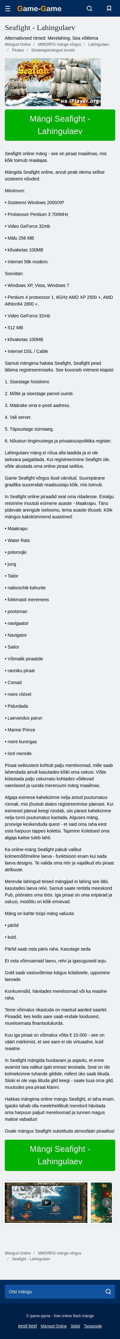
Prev (13, 1203)
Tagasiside (93, 1326)
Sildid (75, 1326)
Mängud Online (54, 1326)
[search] (108, 1292)
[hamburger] (8, 8)
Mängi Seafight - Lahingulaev (60, 125)
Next (107, 1203)
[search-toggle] (89, 8)
